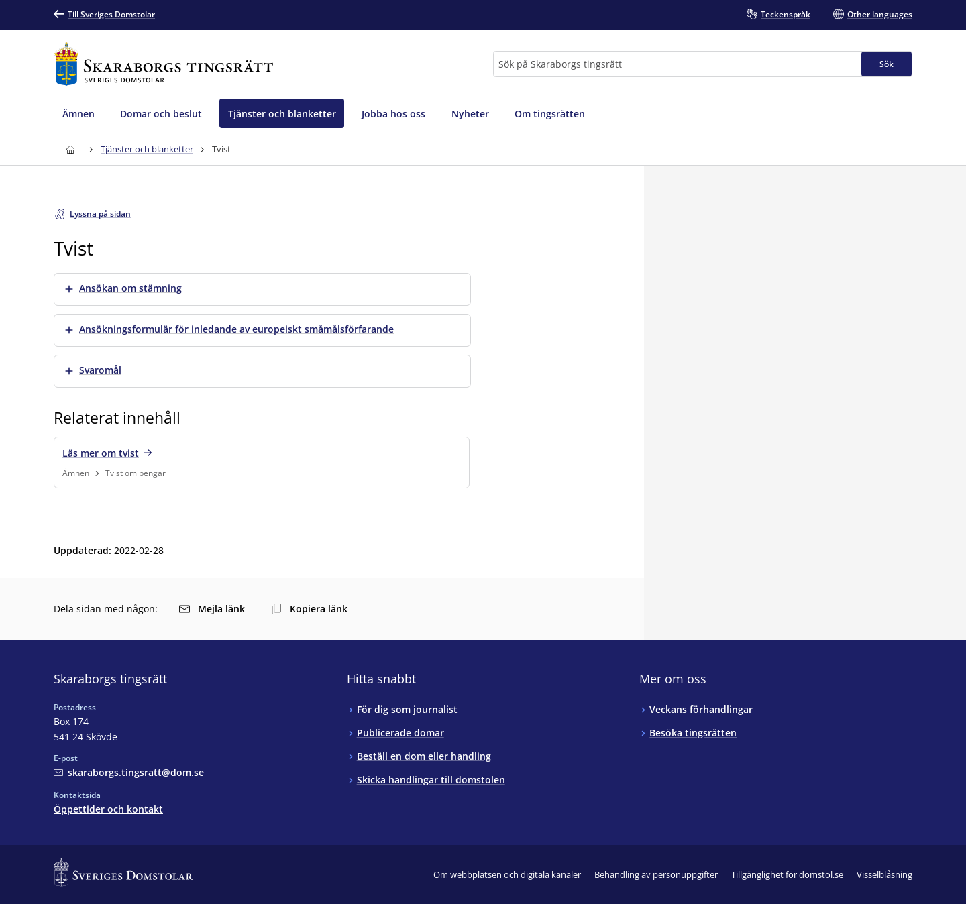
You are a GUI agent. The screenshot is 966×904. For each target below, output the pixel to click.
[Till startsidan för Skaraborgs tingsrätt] (164, 64)
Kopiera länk (309, 608)
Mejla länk (212, 608)
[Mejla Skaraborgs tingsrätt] (129, 772)
